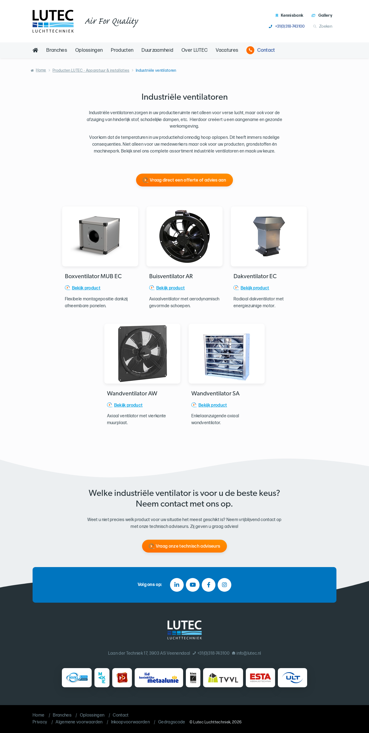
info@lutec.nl (246, 653)
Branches (56, 50)
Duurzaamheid (157, 50)
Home (41, 70)
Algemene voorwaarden (79, 722)
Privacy (40, 722)
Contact (260, 50)
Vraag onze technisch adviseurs (188, 546)
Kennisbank (290, 15)
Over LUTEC (194, 50)
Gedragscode (171, 722)
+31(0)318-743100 (287, 26)
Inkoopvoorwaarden (130, 722)
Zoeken (322, 26)
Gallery (322, 15)
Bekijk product (86, 288)
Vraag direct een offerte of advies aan (188, 180)
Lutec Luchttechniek (211, 722)
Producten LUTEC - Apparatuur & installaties (91, 70)
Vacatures (227, 50)
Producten (122, 50)
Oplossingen (89, 50)
